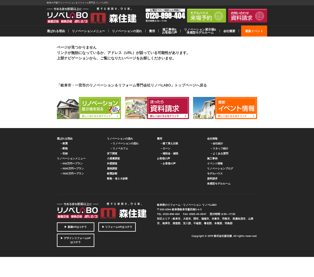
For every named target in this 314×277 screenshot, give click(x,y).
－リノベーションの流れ (124, 143)
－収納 (64, 153)
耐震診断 (112, 173)
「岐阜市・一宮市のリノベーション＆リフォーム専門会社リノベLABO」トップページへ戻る (132, 85)
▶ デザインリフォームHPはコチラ (75, 240)
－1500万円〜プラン (72, 173)
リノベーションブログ (220, 168)
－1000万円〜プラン (72, 168)
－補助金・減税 (169, 153)
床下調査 (112, 153)
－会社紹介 (216, 143)
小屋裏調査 (113, 158)
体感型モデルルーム (218, 183)
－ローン (165, 148)
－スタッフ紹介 (219, 148)
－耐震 (64, 143)
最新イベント (254, 31)
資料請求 (212, 178)
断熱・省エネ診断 (117, 178)
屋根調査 (112, 168)
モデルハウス (215, 173)
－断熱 (64, 148)
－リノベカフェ (119, 148)
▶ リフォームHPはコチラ (117, 226)
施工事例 (212, 158)
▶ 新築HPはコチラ (75, 226)
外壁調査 (112, 163)
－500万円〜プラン (71, 163)
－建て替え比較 (169, 143)
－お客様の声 (168, 163)
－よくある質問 (219, 153)
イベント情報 (215, 163)
